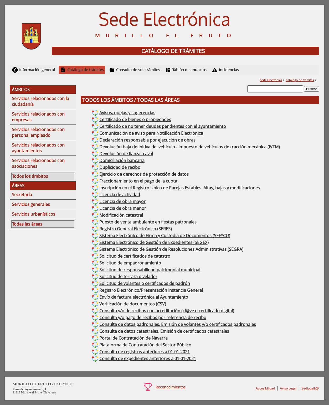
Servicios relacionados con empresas (38, 117)
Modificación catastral (121, 215)
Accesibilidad (265, 388)
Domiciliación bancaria (122, 160)
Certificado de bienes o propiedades (135, 119)
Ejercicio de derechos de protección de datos (144, 174)
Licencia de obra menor (122, 208)
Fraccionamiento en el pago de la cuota (138, 181)
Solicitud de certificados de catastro (134, 256)
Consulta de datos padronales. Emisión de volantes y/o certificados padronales (177, 324)
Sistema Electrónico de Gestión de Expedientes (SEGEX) (154, 242)
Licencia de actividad (119, 195)
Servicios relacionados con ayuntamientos (38, 148)
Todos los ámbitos (30, 176)
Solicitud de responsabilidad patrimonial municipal (149, 270)
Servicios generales (31, 204)
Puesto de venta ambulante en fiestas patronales (148, 222)
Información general (37, 69)
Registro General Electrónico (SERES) (135, 229)
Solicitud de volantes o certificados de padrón (144, 283)
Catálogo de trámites (85, 69)
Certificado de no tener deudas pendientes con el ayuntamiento (162, 126)
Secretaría (22, 195)
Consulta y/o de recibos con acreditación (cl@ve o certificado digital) (166, 311)
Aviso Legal (288, 388)
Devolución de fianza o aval (126, 154)
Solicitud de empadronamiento (130, 263)
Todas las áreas (27, 224)
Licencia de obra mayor (122, 201)
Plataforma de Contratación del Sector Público (145, 345)
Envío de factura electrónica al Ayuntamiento (143, 297)
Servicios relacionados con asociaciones (38, 163)
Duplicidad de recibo (119, 167)
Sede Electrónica (271, 80)
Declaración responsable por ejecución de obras (147, 140)
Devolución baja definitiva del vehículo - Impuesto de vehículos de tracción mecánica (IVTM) (189, 147)
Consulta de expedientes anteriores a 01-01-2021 (147, 358)
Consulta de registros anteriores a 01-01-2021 (144, 352)
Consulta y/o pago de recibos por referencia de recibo (152, 317)
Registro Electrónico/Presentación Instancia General (151, 290)
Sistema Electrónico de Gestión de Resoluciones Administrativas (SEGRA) (171, 249)
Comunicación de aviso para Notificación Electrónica (151, 133)
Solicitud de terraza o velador (128, 276)
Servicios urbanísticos (33, 214)
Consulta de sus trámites (138, 69)
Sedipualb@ (310, 388)
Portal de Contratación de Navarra (133, 338)
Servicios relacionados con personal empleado (38, 132)
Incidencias (229, 69)
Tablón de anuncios (189, 69)
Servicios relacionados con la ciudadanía (40, 101)
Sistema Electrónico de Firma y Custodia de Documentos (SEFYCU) (164, 235)
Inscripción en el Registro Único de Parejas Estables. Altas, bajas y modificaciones (179, 188)
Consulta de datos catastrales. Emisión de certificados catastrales (164, 331)
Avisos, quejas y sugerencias (127, 113)
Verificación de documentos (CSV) (132, 304)
